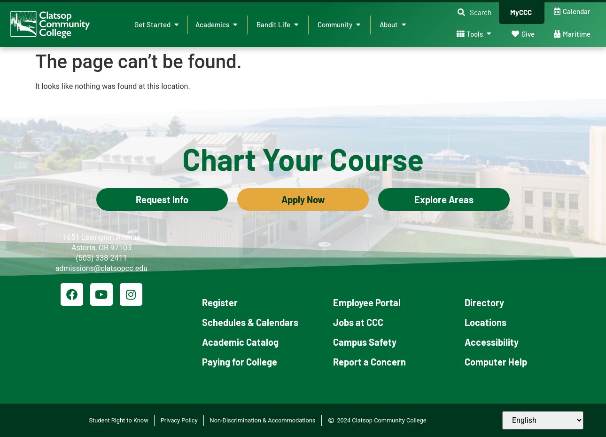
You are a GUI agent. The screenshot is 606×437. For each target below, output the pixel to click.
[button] (474, 12)
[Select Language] (542, 420)
